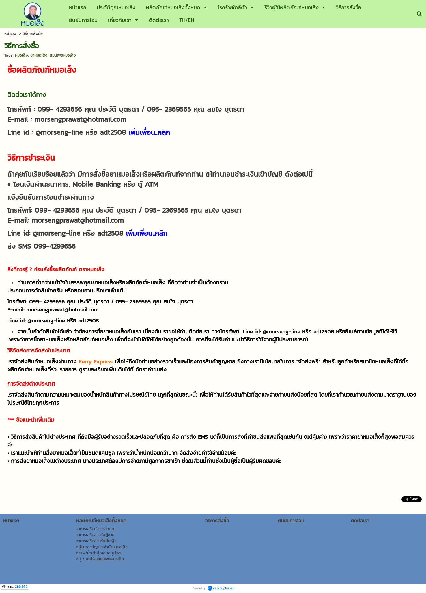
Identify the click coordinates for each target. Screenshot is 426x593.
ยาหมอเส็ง (38, 55)
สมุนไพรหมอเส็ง (63, 55)
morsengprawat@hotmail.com (80, 119)
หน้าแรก (11, 34)
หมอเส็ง (21, 55)
